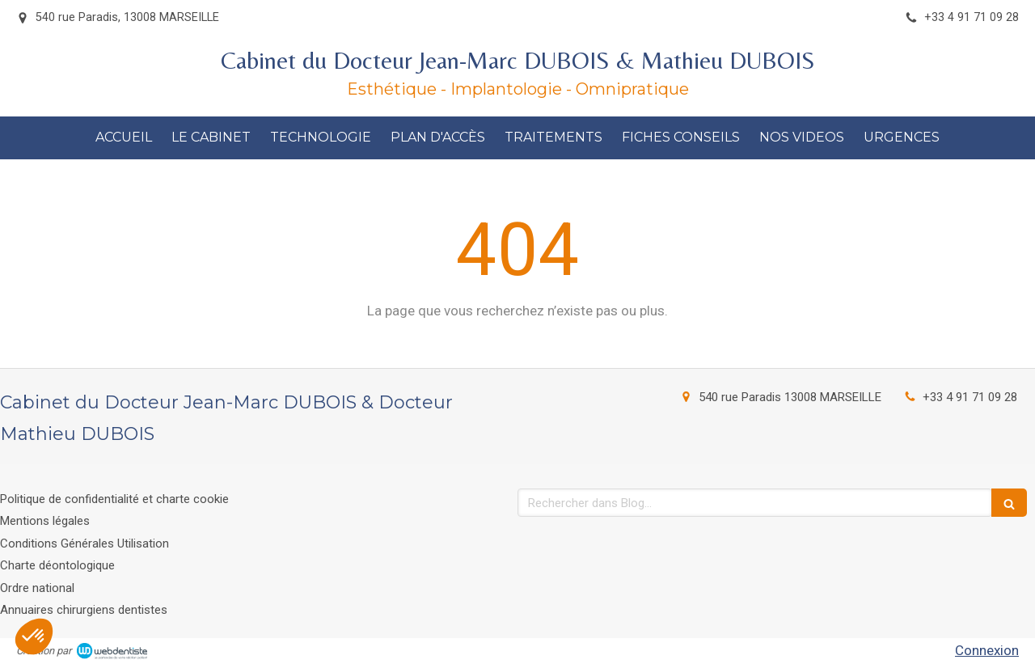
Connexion (987, 650)
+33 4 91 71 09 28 (970, 397)
